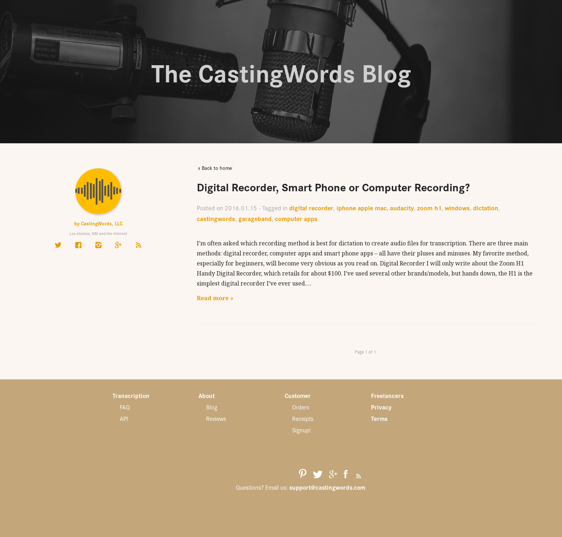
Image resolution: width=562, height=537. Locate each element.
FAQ (125, 407)
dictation (485, 207)
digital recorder (311, 207)
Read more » (215, 298)
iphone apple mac (362, 207)
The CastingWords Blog (281, 71)
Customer (298, 395)
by (98, 223)
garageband (255, 218)
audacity (402, 207)
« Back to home (215, 167)
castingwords (216, 218)
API (124, 418)
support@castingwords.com (327, 487)
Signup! (301, 430)
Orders (300, 407)
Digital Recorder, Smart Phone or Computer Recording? (333, 186)
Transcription (131, 395)
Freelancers (387, 395)
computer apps (296, 218)
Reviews (216, 418)
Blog (211, 407)
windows (457, 207)
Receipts (303, 418)
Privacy (381, 407)
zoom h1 (429, 207)
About (207, 395)
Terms (379, 418)
